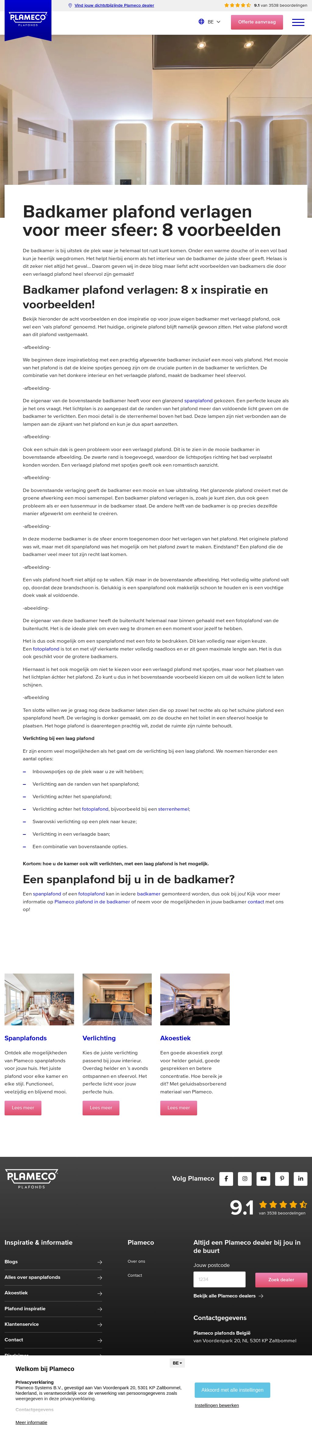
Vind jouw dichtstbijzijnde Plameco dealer (111, 5)
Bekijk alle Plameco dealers (228, 1296)
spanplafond (198, 401)
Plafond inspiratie (25, 1308)
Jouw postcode (211, 1265)
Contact (14, 1340)
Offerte (257, 22)
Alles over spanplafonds (32, 1277)
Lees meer (23, 1108)
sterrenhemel (173, 809)
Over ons (136, 1261)
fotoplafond (46, 649)
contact (256, 902)
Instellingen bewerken (217, 1405)
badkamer (149, 894)
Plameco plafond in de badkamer (92, 902)
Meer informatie (31, 1422)
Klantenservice (22, 1324)
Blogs (11, 1262)
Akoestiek (16, 1293)
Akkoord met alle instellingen (232, 1390)
